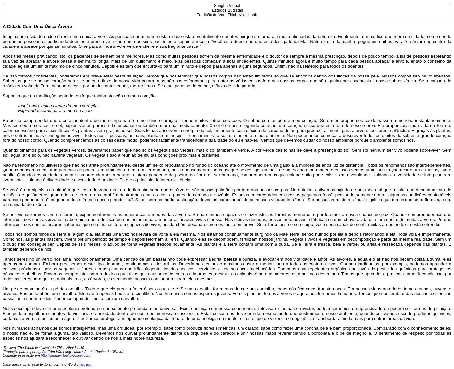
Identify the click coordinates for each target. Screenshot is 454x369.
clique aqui (84, 364)
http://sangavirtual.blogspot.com (65, 355)
